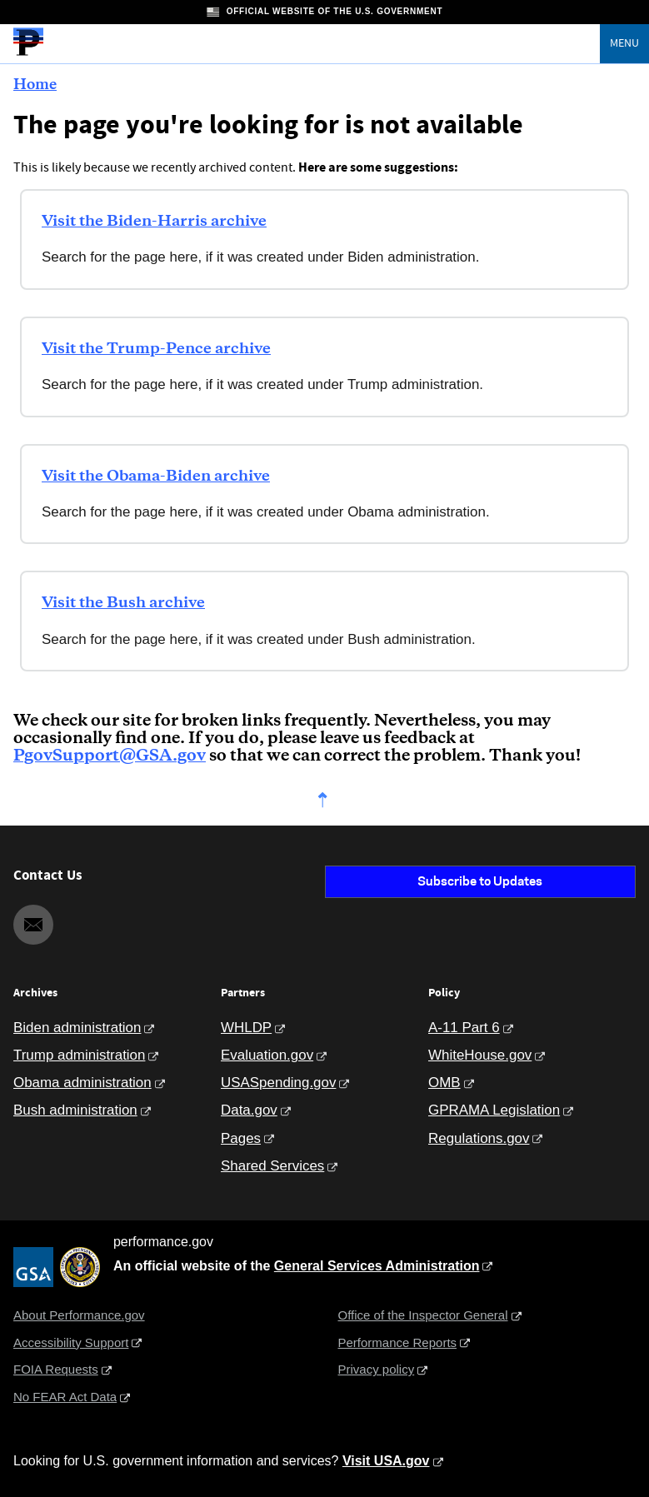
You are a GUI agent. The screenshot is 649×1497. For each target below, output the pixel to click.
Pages (241, 1138)
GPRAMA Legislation (494, 1110)
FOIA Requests (55, 1369)
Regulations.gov (478, 1138)
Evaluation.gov (267, 1055)
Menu (624, 43)
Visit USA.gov (386, 1461)
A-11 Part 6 (464, 1027)
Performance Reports (397, 1342)
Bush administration (75, 1110)
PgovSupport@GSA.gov (109, 756)
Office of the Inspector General (423, 1315)
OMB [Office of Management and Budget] (444, 1082)
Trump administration (79, 1055)
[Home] (28, 53)
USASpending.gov (278, 1082)
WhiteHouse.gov (480, 1055)
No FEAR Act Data (65, 1397)
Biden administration (77, 1027)
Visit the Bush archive (123, 603)
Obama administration (82, 1082)
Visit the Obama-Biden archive (156, 476)
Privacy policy (376, 1369)
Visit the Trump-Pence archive (156, 349)
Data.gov (249, 1110)
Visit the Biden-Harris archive (154, 221)
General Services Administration (377, 1266)
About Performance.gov (79, 1315)
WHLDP (246, 1027)
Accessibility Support (70, 1342)
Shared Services (272, 1166)
